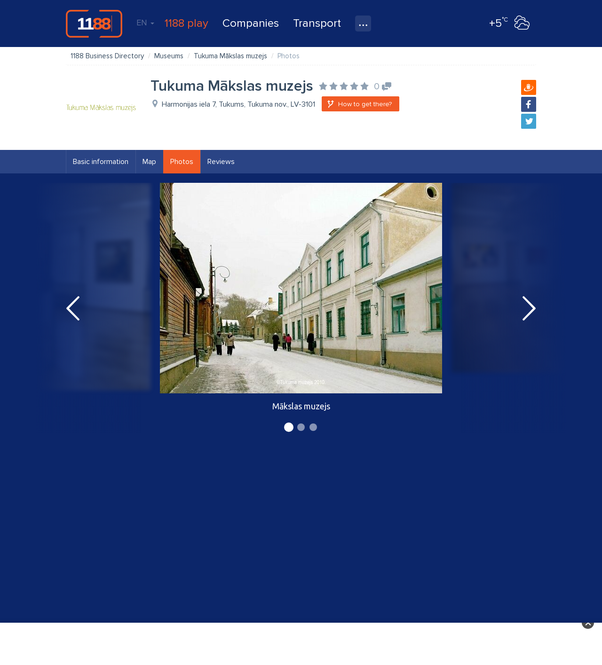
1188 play (186, 23)
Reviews (221, 161)
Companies (250, 23)
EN (145, 22)
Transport (317, 23)
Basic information (100, 161)
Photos (181, 161)
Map (149, 161)
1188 (94, 23)
